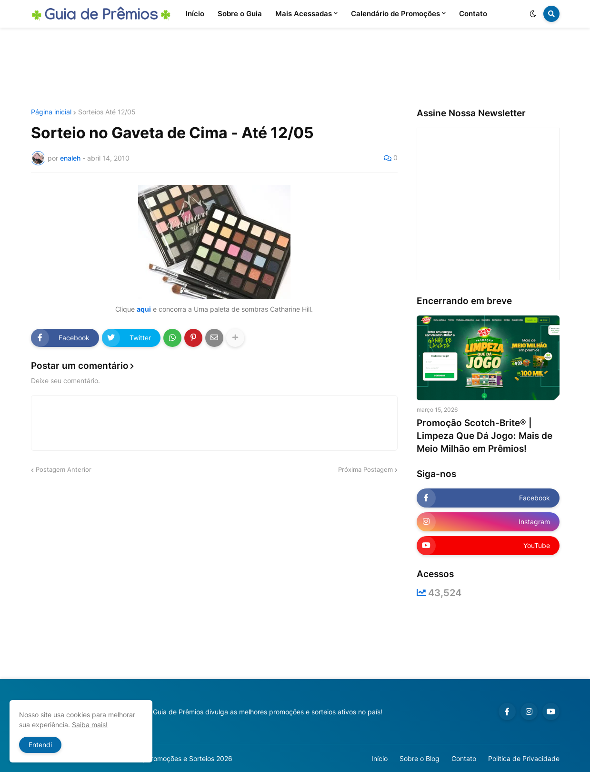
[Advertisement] (295, 68)
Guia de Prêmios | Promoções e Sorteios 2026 (161, 758)
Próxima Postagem (365, 469)
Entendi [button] (40, 745)
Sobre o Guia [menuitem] (240, 13)
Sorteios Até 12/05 (107, 112)
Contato (463, 758)
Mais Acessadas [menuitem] (303, 13)
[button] (532, 14)
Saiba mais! (90, 725)
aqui (144, 309)
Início (379, 758)
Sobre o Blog (420, 758)
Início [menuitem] (195, 13)
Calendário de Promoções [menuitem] (395, 13)
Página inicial (51, 112)
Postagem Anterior (63, 469)
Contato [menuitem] (473, 13)
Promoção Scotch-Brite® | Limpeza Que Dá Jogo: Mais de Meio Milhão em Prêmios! (484, 435)
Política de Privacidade (524, 758)
